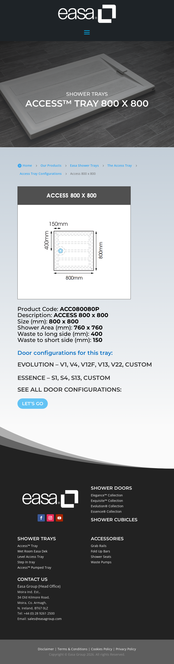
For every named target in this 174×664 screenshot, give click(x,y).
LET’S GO (32, 403)
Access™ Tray (27, 546)
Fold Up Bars (100, 551)
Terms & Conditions (72, 649)
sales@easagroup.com (45, 619)
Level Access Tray (30, 556)
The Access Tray (119, 165)
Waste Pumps (101, 562)
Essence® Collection (106, 511)
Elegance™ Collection (107, 495)
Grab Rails (98, 546)
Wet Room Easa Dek (32, 551)
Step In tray (26, 562)
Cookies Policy (101, 649)
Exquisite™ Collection (107, 500)
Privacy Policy (126, 649)
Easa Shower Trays (84, 165)
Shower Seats (101, 556)
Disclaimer (46, 649)
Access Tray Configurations (41, 173)
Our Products (51, 165)
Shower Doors (111, 488)
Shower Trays (36, 538)
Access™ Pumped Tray (34, 567)
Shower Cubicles (114, 519)
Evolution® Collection (107, 506)
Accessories (107, 538)
